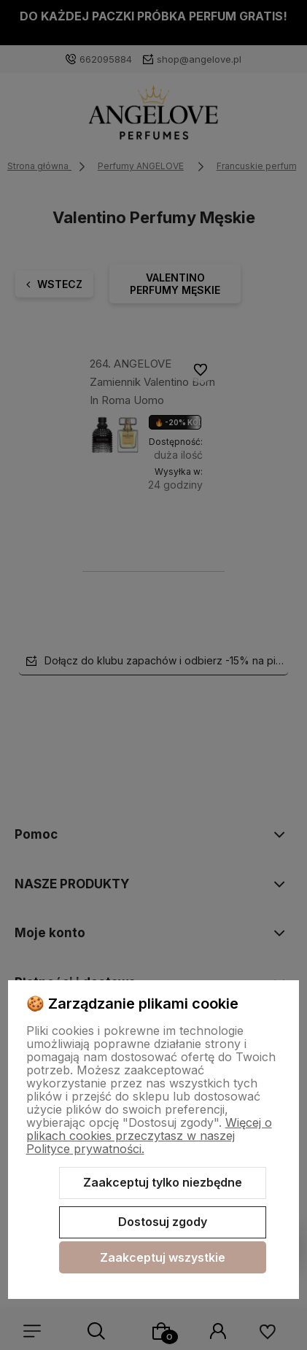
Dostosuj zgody (162, 1221)
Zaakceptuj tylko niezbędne (162, 1182)
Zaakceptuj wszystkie (162, 1257)
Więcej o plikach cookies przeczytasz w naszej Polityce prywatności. (149, 1135)
